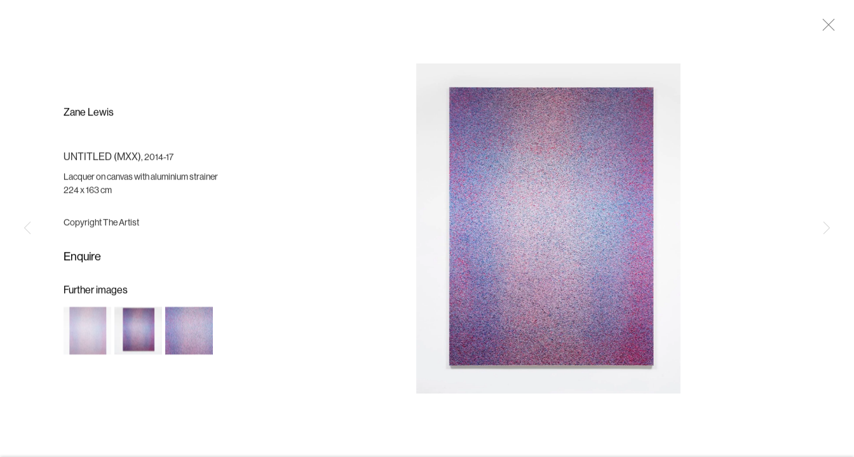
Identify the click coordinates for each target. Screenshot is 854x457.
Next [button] (826, 228)
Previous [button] (27, 228)
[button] (87, 333)
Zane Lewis (89, 115)
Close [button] (825, 28)
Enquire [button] (82, 259)
